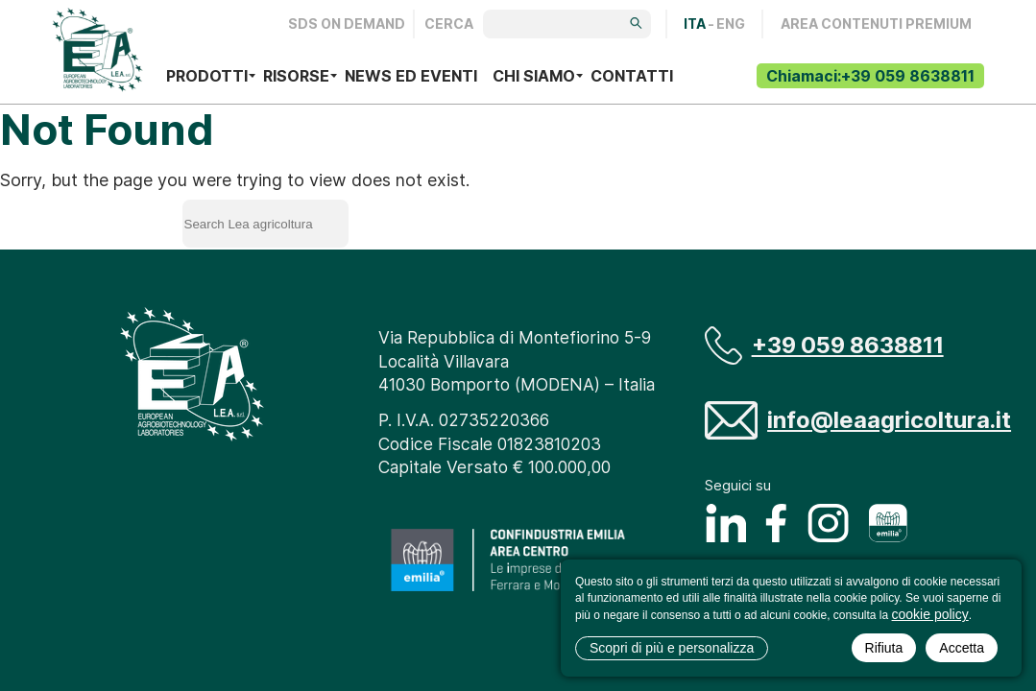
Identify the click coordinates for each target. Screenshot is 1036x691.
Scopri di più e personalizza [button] (672, 647)
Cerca (448, 24)
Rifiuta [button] (884, 647)
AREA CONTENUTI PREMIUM (876, 24)
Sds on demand (346, 24)
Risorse (296, 75)
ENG (730, 23)
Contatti (631, 75)
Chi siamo (534, 75)
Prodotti (207, 75)
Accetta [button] (961, 647)
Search (429, 219)
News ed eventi (411, 75)
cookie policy (930, 614)
